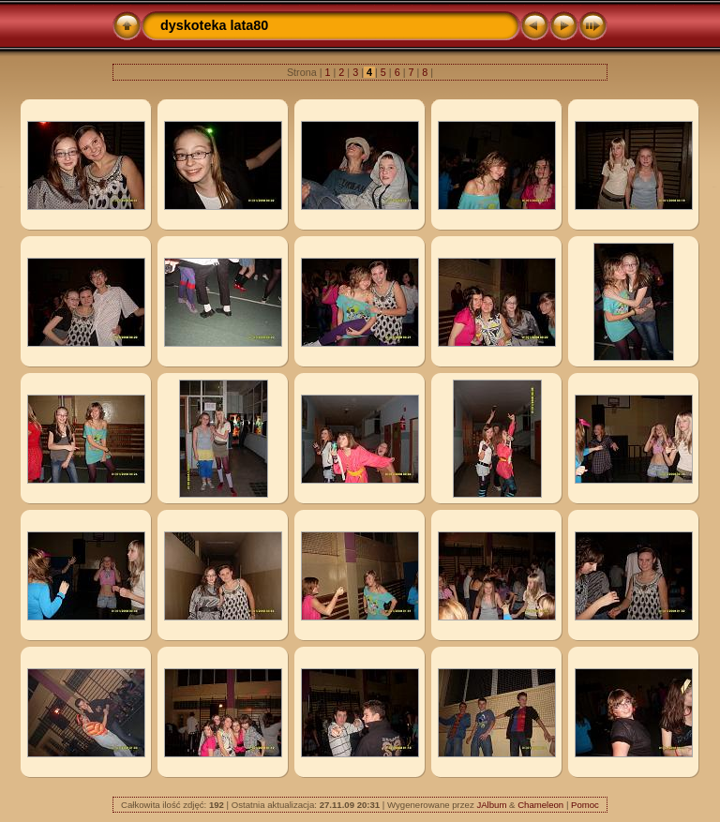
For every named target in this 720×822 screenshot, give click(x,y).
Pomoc (585, 805)
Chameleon (540, 805)
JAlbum (491, 805)
